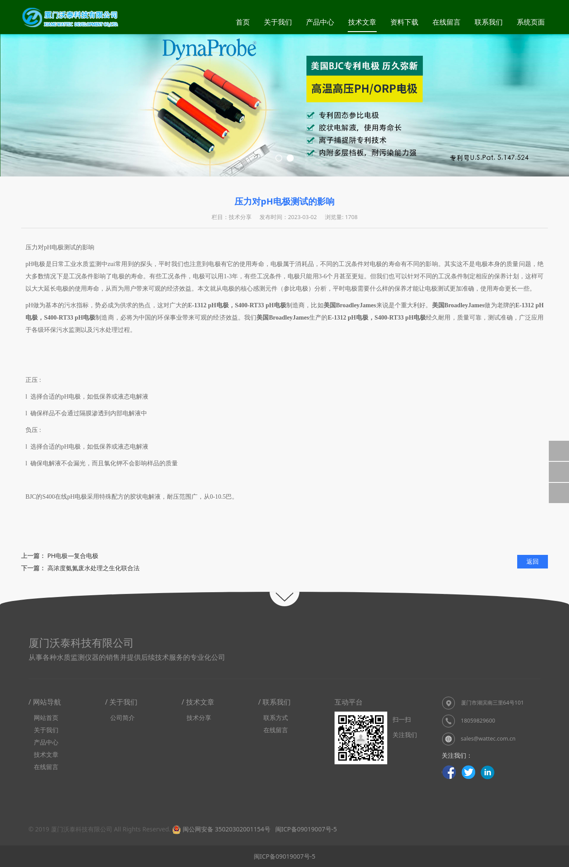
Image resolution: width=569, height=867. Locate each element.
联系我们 (489, 22)
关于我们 (278, 22)
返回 (532, 561)
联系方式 (275, 717)
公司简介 (122, 717)
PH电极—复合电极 (73, 555)
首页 (243, 22)
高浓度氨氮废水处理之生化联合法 (93, 568)
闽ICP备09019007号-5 (305, 829)
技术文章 (362, 22)
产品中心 (320, 22)
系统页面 (531, 22)
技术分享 (199, 717)
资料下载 (404, 22)
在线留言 (446, 22)
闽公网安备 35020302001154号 (221, 829)
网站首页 (46, 717)
